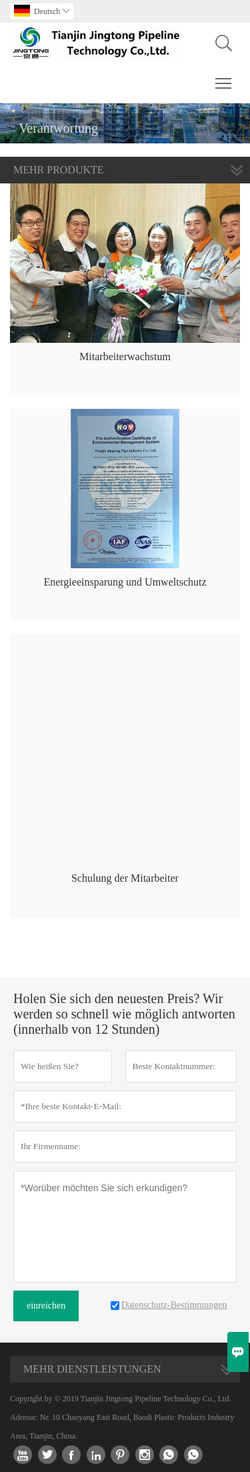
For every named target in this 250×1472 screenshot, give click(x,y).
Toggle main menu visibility (224, 76)
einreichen (46, 1306)
